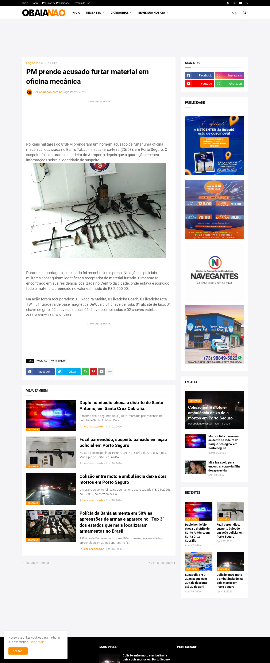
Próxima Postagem (160, 562)
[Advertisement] (135, 38)
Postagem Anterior (36, 562)
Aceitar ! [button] (18, 651)
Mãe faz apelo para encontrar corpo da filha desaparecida (224, 466)
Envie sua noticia (151, 12)
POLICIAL (53, 63)
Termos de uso (81, 3)
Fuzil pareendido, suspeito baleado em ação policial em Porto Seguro (123, 442)
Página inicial (34, 63)
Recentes (93, 12)
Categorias (120, 12)
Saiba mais (37, 642)
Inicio (25, 3)
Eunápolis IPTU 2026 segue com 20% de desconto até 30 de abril (196, 580)
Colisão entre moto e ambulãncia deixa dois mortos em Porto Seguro (123, 479)
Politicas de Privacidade (56, 3)
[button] (234, 13)
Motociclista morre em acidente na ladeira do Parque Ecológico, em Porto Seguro (223, 442)
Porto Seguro (58, 360)
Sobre (35, 3)
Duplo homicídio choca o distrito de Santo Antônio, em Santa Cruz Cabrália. (121, 405)
